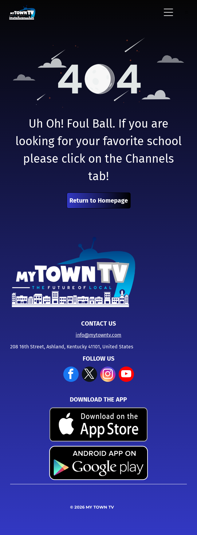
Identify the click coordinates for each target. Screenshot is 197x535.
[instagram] (108, 375)
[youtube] (126, 375)
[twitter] (89, 375)
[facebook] (71, 375)
